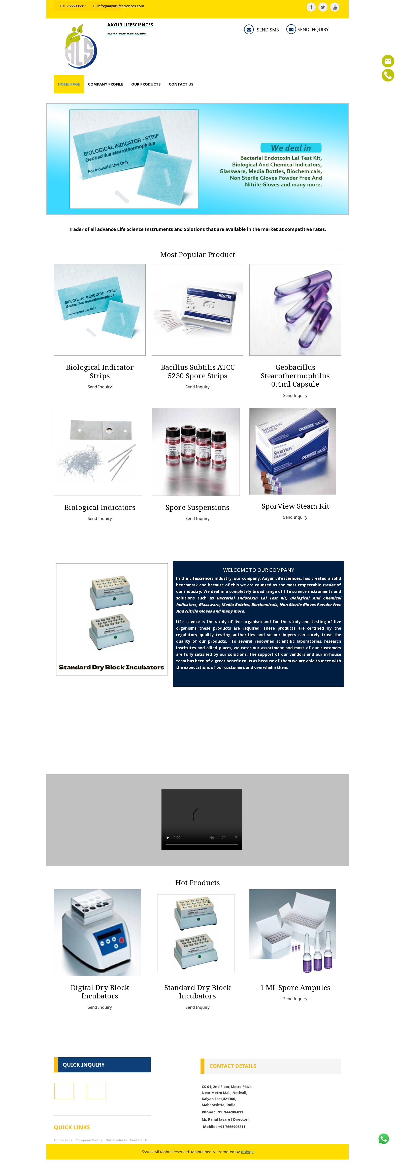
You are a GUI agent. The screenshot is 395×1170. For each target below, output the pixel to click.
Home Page (63, 1140)
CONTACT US (181, 84)
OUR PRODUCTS (146, 84)
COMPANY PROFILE (105, 84)
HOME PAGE (69, 84)
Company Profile (89, 1140)
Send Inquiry (100, 387)
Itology (249, 1152)
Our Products (116, 1140)
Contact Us (139, 1140)
